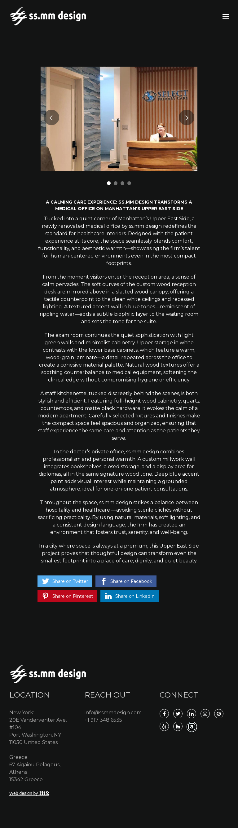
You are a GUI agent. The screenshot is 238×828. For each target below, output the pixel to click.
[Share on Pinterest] (67, 596)
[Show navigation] (224, 16)
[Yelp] (164, 726)
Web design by (29, 793)
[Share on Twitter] (64, 581)
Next (186, 117)
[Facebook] (164, 713)
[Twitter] (178, 713)
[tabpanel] (119, 119)
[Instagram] (205, 713)
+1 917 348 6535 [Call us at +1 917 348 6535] (103, 720)
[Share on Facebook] (125, 581)
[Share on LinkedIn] (129, 596)
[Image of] (119, 119)
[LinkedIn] (191, 713)
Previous (51, 117)
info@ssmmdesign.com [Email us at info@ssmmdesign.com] (113, 713)
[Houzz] (178, 726)
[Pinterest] (219, 713)
